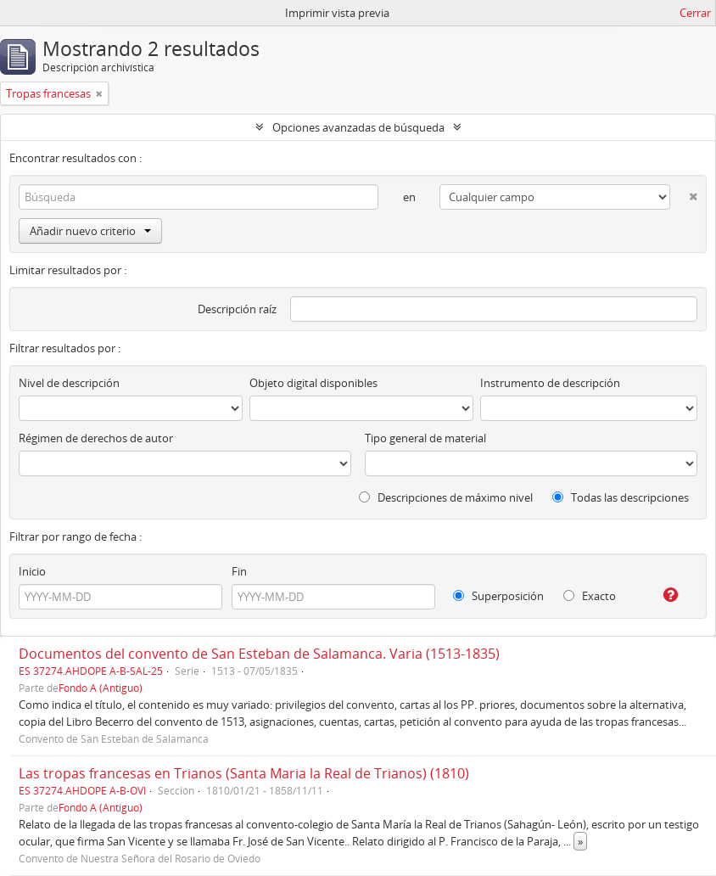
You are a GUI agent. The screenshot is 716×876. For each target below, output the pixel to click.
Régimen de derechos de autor (96, 438)
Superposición (498, 596)
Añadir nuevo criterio (90, 231)
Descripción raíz (237, 309)
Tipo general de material (425, 438)
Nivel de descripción (69, 382)
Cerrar (695, 12)
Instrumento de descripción (550, 382)
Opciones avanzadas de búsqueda (358, 127)
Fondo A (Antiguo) (101, 687)
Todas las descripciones (620, 497)
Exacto (589, 596)
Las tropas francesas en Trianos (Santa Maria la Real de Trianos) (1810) (244, 773)
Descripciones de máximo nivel (446, 497)
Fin (239, 571)
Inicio (32, 571)
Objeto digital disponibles (313, 382)
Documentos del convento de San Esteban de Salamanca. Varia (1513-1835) (259, 653)
